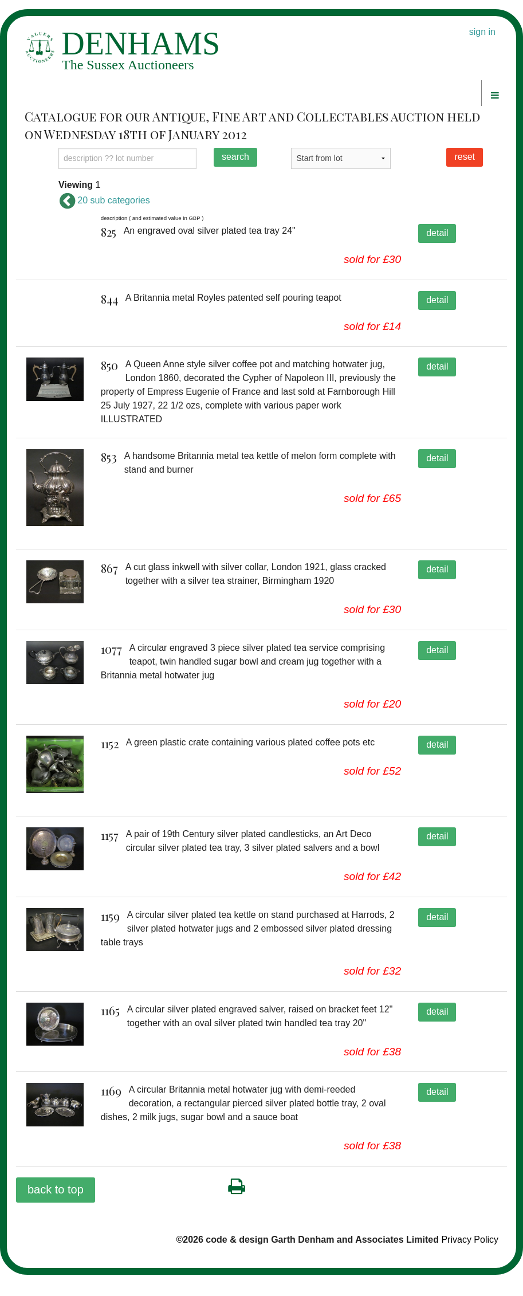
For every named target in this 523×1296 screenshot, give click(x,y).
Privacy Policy (469, 1261)
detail (437, 233)
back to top (55, 1210)
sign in (482, 32)
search (235, 157)
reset (464, 157)
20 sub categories (104, 200)
